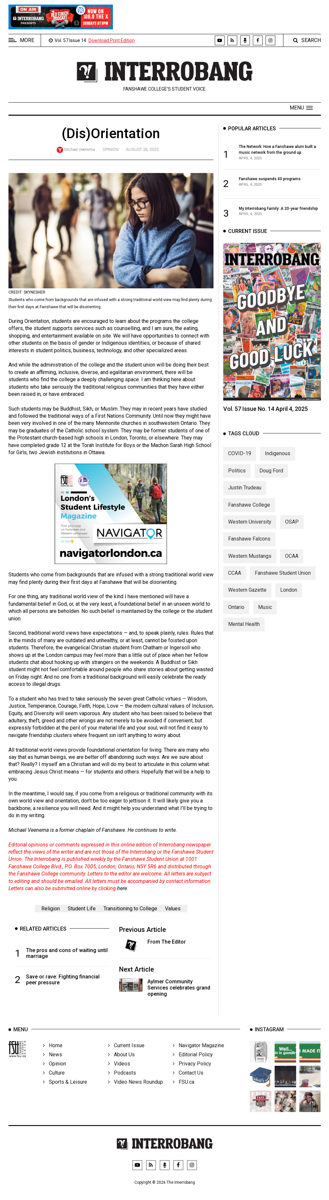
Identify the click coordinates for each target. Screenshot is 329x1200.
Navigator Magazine (198, 1056)
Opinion (110, 149)
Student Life (82, 908)
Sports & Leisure (65, 1093)
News (52, 1065)
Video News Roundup (135, 1093)
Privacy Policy (192, 1074)
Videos (119, 1074)
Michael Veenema (79, 149)
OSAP (292, 531)
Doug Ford (271, 479)
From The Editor (166, 942)
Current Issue (126, 1056)
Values (173, 908)
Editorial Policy (193, 1065)
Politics (237, 479)
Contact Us (188, 1083)
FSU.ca (183, 1093)
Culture (54, 1083)
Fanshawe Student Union (283, 582)
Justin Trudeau (244, 496)
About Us (121, 1065)
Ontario (236, 616)
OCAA (291, 565)
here (122, 888)
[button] (301, 108)
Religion (50, 908)
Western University (249, 531)
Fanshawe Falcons (249, 548)
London (288, 599)
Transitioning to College (130, 908)
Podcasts (122, 1083)
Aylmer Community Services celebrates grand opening (178, 987)
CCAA (234, 582)
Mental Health (244, 633)
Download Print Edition (112, 40)
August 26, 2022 (142, 149)
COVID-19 (239, 462)
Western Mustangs (249, 565)
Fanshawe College (249, 514)
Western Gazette (247, 599)
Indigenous (277, 462)
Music (265, 616)
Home (52, 1056)
